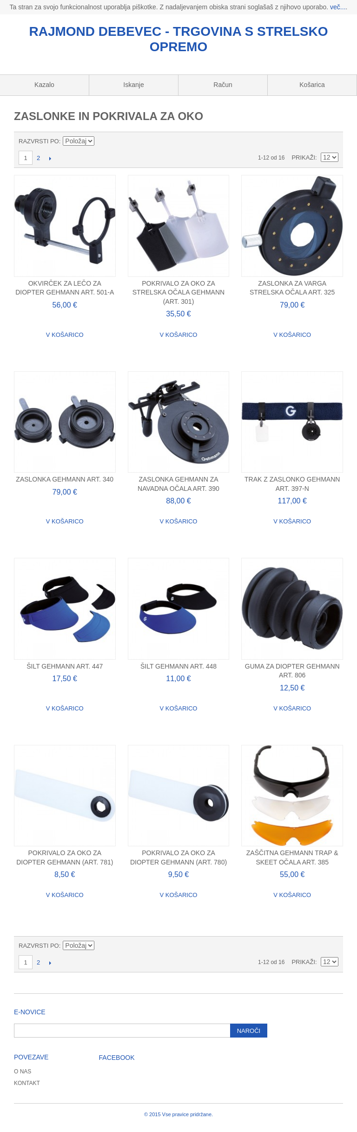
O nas (22, 1071)
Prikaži (303, 157)
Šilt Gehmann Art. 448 (178, 666)
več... (337, 7)
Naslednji (50, 158)
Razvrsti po (39, 141)
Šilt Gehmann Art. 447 (64, 666)
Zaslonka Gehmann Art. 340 (64, 479)
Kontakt (27, 1083)
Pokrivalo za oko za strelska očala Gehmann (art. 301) (178, 292)
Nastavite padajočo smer (103, 141)
